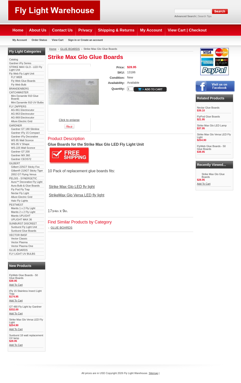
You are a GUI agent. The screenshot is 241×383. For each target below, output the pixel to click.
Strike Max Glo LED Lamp (212, 125)
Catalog (13, 59)
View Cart (57, 40)
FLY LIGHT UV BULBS (22, 253)
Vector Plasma (19, 242)
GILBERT (14, 163)
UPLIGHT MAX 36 (21, 219)
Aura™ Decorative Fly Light (26, 181)
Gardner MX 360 (20, 155)
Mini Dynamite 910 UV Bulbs (27, 102)
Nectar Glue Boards (208, 107)
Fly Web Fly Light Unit (21, 73)
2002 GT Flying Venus (23, 174)
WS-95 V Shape (20, 144)
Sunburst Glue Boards (23, 230)
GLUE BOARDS (18, 250)
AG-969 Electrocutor (22, 117)
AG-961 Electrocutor (22, 110)
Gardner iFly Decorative (24, 136)
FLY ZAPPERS (17, 106)
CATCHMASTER (18, 92)
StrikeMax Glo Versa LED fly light (76, 195)
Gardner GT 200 (20, 151)
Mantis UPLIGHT (20, 215)
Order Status (39, 40)
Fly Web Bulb (18, 84)
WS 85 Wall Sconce (22, 140)
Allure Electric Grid (21, 121)
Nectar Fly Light (20, 193)
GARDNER (15, 125)
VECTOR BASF (18, 235)
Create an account (92, 40)
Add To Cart (16, 284)
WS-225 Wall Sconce (23, 147)
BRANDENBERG (19, 88)
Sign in (72, 40)
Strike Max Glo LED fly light (72, 187)
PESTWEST (16, 204)
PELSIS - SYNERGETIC (23, 178)
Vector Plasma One (22, 246)
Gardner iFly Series (20, 63)
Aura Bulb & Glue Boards (25, 185)
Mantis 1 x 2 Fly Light (23, 208)
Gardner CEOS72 (21, 159)
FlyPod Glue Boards (208, 116)
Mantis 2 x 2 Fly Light (23, 212)
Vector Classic (19, 238)
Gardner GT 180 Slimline (25, 129)
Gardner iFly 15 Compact (25, 132)
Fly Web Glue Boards (23, 80)
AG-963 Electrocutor (22, 113)
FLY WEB (16, 77)
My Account (19, 40)
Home (52, 48)
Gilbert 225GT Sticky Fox (25, 166)
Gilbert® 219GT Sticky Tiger (27, 170)
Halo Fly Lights (19, 200)
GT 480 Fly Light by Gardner (25, 306)
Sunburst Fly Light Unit (24, 227)
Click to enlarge (69, 120)
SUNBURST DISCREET (23, 223)
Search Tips (204, 16)
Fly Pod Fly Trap (20, 189)
